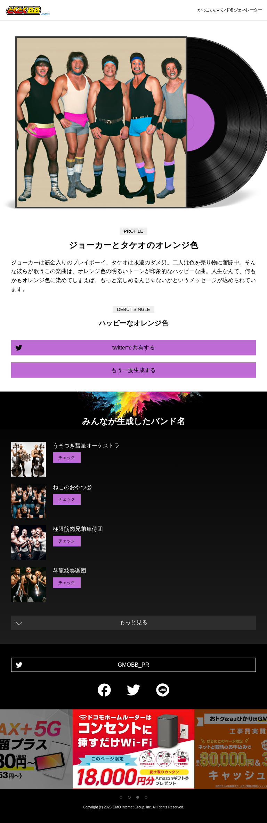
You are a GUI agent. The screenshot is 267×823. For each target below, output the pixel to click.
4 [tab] (146, 797)
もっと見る (133, 622)
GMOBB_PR (133, 665)
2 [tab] (129, 797)
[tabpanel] (133, 750)
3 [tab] (138, 797)
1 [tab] (121, 797)
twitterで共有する (133, 348)
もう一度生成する (133, 370)
